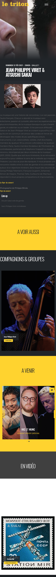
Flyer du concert (5, 191)
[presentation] (3, 414)
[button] (27, 441)
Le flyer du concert (7, 182)
